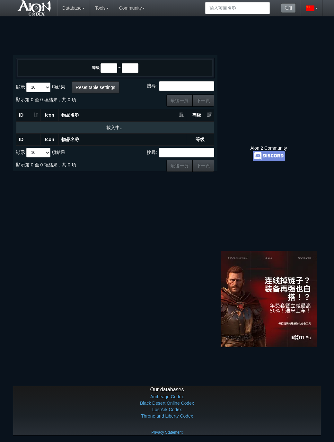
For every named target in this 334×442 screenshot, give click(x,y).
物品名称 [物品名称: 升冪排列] (70, 115)
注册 (288, 8)
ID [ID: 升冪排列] (21, 115)
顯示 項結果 (40, 87)
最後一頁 (180, 100)
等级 (96, 68)
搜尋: (180, 86)
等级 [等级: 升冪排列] (196, 115)
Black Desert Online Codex (167, 403)
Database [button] (73, 8)
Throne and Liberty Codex (167, 416)
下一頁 (203, 100)
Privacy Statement (166, 432)
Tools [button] (102, 8)
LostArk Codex (167, 409)
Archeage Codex (167, 396)
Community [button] (132, 8)
